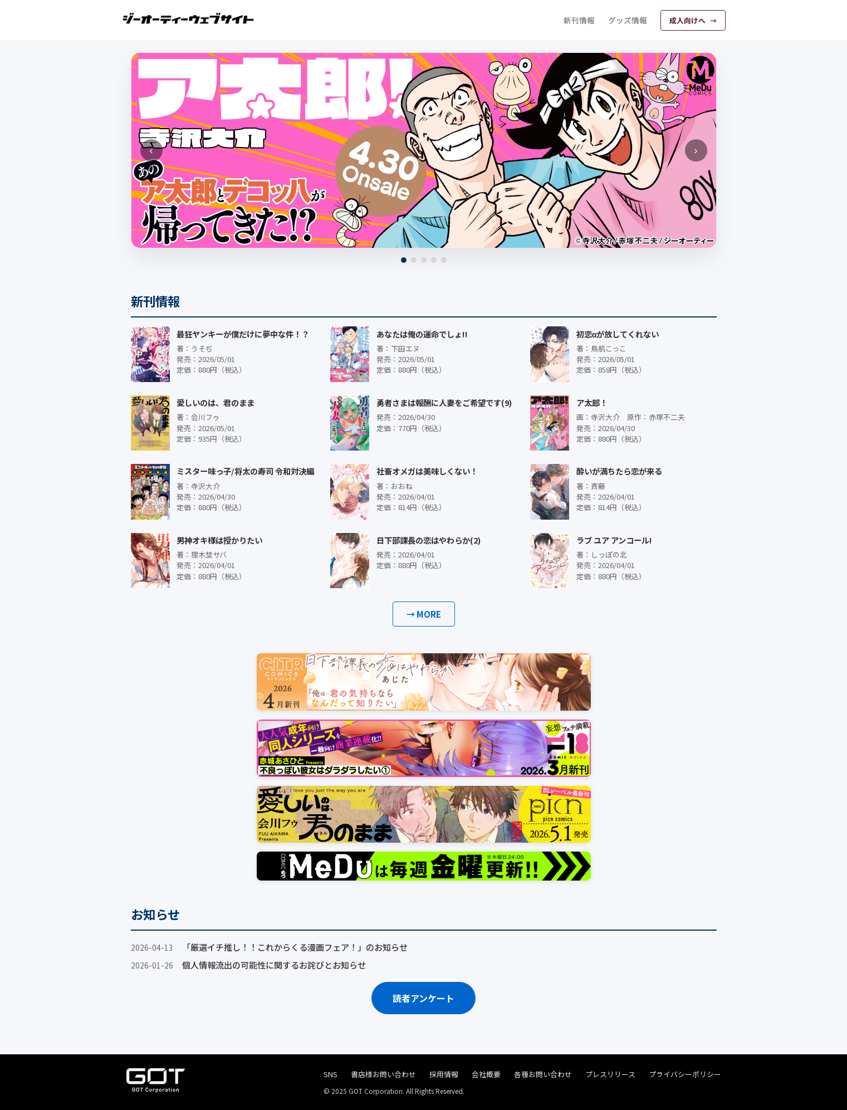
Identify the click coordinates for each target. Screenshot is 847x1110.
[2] (414, 260)
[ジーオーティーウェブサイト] (189, 18)
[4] (434, 260)
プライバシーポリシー (685, 1074)
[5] (444, 260)
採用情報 (443, 1074)
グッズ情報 (627, 20)
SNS (330, 1074)
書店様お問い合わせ (383, 1074)
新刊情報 (579, 20)
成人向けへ (688, 20)
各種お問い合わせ (543, 1074)
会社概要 (486, 1074)
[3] (424, 260)
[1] (404, 260)
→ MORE (424, 614)
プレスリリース (610, 1074)
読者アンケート (423, 998)
